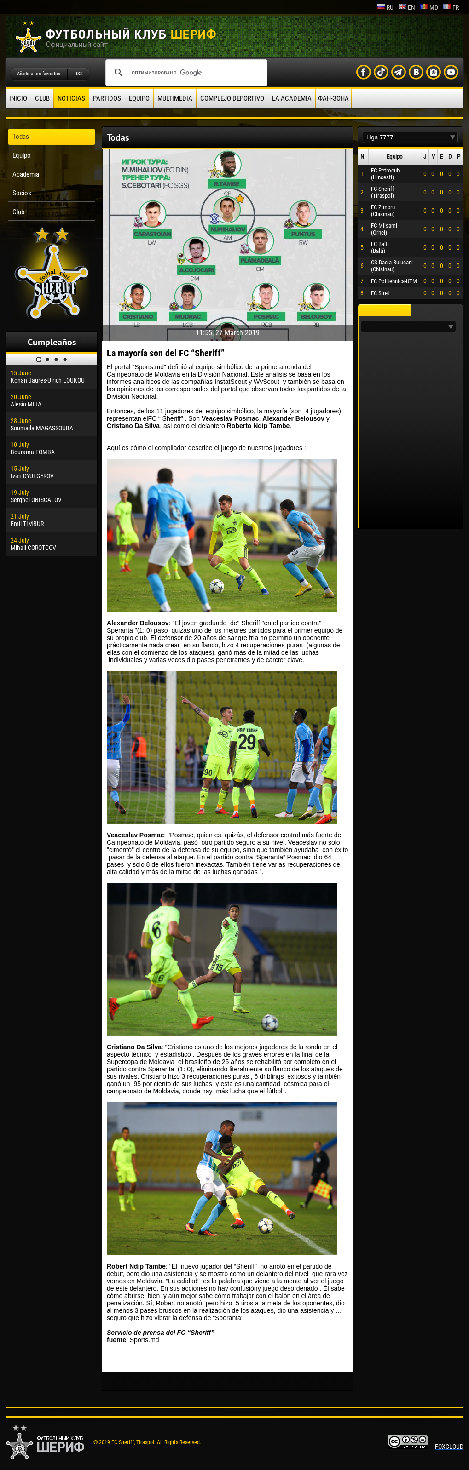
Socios (21, 193)
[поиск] (185, 72)
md (429, 7)
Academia (25, 174)
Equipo (139, 98)
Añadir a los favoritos (38, 74)
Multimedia (174, 98)
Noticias (71, 98)
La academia (292, 98)
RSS (79, 74)
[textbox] (405, 137)
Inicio (18, 98)
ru (385, 7)
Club (42, 98)
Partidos (107, 98)
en (406, 7)
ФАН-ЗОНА (333, 98)
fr (451, 7)
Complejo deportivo (232, 98)
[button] (453, 137)
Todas (20, 136)
